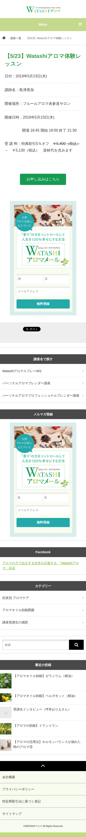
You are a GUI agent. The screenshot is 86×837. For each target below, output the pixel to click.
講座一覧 (15, 38)
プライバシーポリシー (18, 789)
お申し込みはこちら (43, 179)
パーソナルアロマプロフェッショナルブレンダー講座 (40, 395)
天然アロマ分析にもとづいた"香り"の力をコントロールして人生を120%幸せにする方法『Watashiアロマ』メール (43, 458)
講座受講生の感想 (15, 622)
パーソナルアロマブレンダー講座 (26, 383)
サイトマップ (12, 813)
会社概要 (8, 777)
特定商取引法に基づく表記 (21, 801)
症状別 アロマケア (15, 598)
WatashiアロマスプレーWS (22, 371)
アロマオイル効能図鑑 (18, 610)
